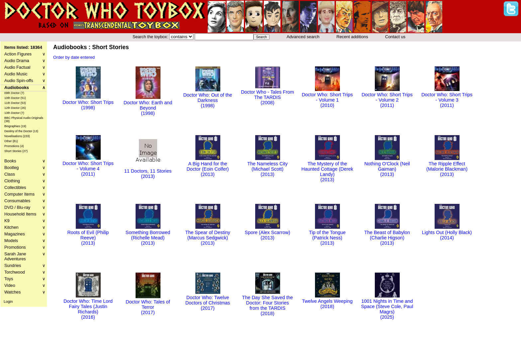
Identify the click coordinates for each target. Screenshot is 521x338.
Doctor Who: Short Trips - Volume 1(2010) (327, 97)
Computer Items (25, 194)
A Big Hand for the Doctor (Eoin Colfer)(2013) (207, 166)
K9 (25, 220)
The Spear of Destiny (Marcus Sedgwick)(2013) (207, 235)
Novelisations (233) (17, 136)
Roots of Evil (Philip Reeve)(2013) (88, 235)
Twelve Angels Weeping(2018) (327, 301)
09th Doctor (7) (14, 93)
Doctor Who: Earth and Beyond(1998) (148, 105)
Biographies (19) (15, 126)
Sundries (25, 265)
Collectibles (25, 187)
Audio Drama (25, 60)
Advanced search (302, 36)
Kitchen (25, 227)
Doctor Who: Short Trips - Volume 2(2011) (387, 97)
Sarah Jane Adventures (25, 256)
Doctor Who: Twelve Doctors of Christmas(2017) (207, 300)
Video (25, 285)
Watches (25, 292)
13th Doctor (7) (14, 113)
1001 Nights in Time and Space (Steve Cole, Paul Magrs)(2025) (387, 306)
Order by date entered (74, 57)
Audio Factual (25, 67)
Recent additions (352, 36)
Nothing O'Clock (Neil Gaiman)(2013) (387, 166)
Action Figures (25, 53)
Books (25, 160)
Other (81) (11, 141)
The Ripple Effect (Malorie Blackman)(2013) (447, 166)
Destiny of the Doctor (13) (21, 131)
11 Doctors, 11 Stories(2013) (147, 171)
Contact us (395, 36)
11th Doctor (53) (15, 103)
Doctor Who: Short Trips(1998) (88, 102)
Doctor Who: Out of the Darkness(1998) (207, 97)
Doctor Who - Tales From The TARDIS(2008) (267, 94)
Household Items (25, 213)
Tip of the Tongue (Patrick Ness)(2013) (327, 235)
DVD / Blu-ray (25, 207)
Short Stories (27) (16, 151)
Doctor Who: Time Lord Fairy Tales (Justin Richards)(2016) (88, 306)
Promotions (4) (14, 146)
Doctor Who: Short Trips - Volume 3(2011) (446, 97)
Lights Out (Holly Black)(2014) (447, 232)
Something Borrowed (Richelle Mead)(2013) (148, 235)
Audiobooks (25, 87)
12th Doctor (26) (15, 108)
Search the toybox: (151, 36)
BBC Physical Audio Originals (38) (23, 119)
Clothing (25, 180)
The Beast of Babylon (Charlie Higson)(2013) (387, 235)
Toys (25, 278)
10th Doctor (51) (15, 98)
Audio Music (25, 73)
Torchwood (25, 272)
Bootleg (25, 167)
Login (8, 301)
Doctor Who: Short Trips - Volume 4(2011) (88, 166)
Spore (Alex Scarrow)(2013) (267, 232)
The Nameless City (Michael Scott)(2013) (267, 166)
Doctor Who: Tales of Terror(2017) (148, 304)
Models (25, 240)
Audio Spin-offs (25, 80)
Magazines (25, 233)
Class (25, 174)
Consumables (25, 200)
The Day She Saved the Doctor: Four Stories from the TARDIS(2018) (267, 303)
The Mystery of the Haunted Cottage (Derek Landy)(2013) (327, 169)
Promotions (25, 247)
